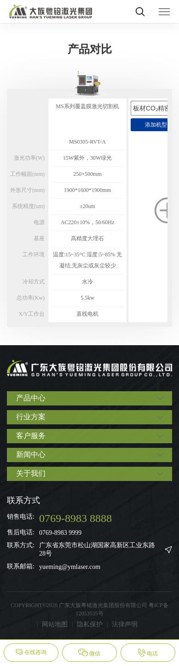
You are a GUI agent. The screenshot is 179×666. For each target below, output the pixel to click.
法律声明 (125, 624)
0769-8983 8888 (75, 518)
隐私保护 (90, 624)
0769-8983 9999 (60, 532)
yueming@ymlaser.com (69, 566)
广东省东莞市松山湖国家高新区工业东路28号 (97, 549)
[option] (87, 196)
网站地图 (55, 624)
